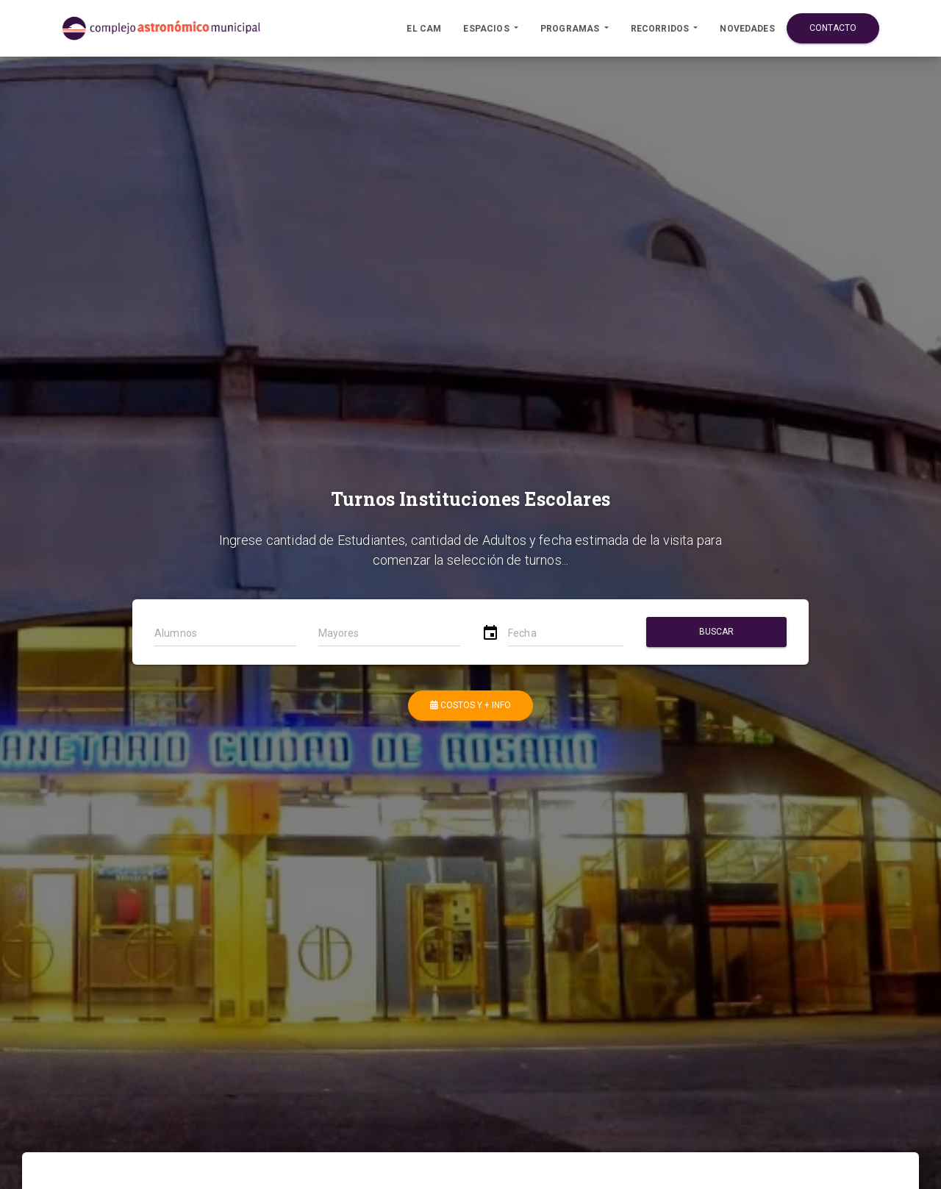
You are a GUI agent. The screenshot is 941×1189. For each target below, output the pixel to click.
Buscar (715, 631)
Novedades (747, 29)
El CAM (424, 29)
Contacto (832, 28)
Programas (571, 29)
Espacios (487, 29)
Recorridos (661, 29)
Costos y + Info (470, 705)
